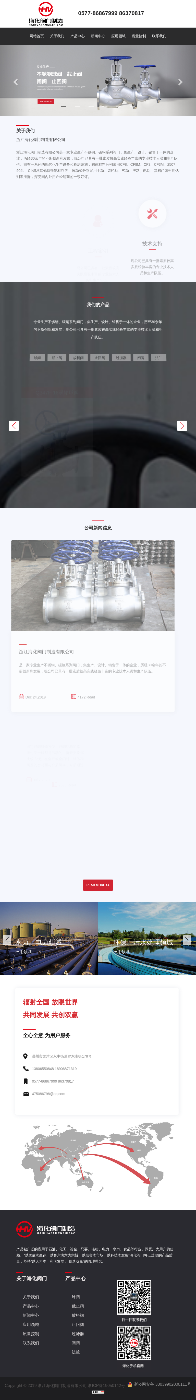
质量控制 (139, 36)
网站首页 (37, 36)
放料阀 (78, 1315)
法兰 (76, 1352)
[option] (49, 938)
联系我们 (159, 36)
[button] (14, 80)
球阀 (76, 1297)
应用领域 (118, 36)
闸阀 (76, 1343)
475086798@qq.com (37, 1094)
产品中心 (77, 36)
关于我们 (57, 36)
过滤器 (78, 1334)
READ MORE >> (98, 885)
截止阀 (78, 1306)
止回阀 (78, 1324)
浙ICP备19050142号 (106, 1385)
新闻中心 (98, 36)
